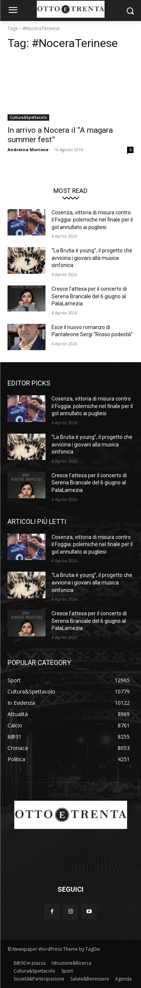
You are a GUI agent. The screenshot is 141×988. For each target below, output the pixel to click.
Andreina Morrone (28, 149)
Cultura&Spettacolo (28, 117)
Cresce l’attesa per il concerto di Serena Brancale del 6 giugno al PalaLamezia (89, 296)
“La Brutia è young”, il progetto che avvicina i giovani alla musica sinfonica (92, 257)
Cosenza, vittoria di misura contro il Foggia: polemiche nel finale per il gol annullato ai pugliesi (92, 219)
